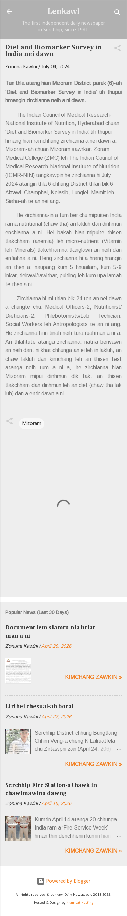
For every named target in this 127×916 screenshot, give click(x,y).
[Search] (117, 13)
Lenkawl (64, 11)
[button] (117, 49)
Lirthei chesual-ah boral (39, 706)
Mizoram (31, 423)
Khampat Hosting (79, 903)
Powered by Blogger (63, 881)
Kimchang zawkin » (93, 677)
